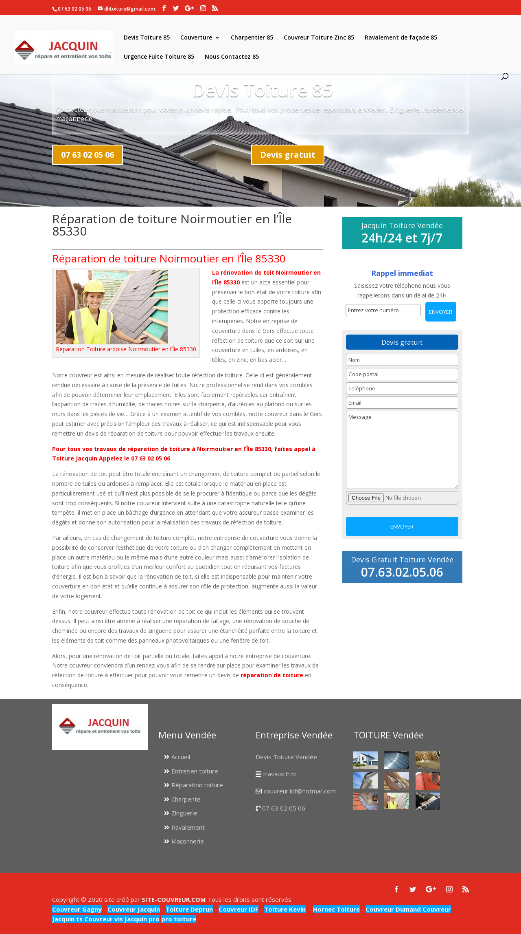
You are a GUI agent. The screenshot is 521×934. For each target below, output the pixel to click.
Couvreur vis (103, 919)
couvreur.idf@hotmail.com (300, 791)
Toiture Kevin (285, 909)
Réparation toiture (197, 785)
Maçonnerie (187, 841)
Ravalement (188, 827)
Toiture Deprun (189, 909)
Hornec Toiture (336, 909)
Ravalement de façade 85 (401, 38)
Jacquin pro (141, 919)
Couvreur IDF (238, 909)
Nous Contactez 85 (232, 57)
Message (402, 450)
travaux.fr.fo (280, 774)
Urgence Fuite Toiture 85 (159, 57)
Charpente (186, 799)
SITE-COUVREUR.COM (174, 899)
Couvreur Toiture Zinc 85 (319, 38)
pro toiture (178, 919)
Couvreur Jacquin (133, 909)
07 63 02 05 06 (87, 154)
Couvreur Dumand (393, 909)
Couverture (196, 38)
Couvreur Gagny (77, 909)
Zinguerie (184, 813)
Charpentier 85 (252, 38)
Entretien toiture (194, 771)
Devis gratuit (287, 154)
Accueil (180, 757)
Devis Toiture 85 (147, 38)
